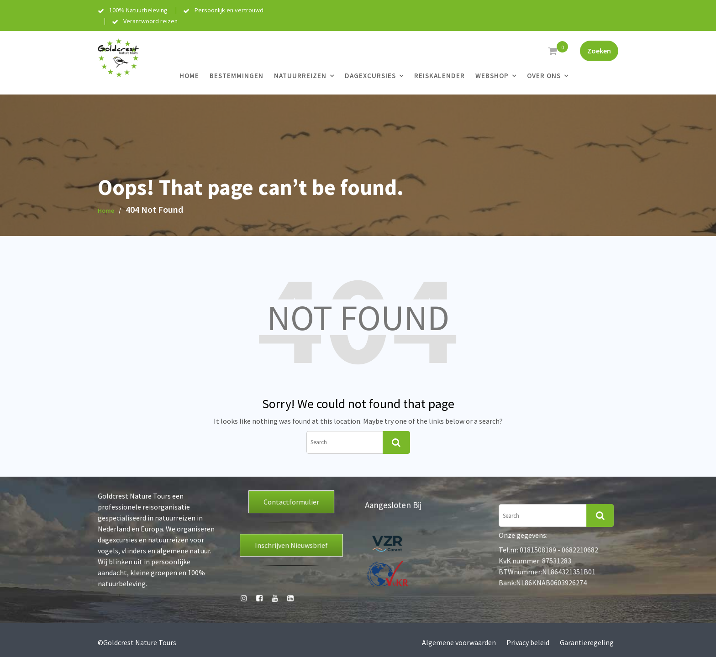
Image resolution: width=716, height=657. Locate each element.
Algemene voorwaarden (459, 642)
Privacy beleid (527, 642)
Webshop (492, 75)
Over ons (544, 75)
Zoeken (599, 50)
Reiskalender (439, 75)
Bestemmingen (236, 75)
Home (189, 75)
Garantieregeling (587, 642)
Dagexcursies (370, 75)
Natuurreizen (300, 75)
